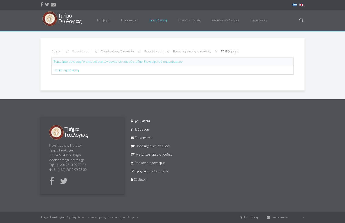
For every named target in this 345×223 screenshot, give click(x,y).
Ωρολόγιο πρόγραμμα (148, 163)
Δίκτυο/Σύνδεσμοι (225, 20)
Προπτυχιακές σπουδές (192, 51)
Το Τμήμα (103, 20)
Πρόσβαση (140, 129)
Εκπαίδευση (158, 20)
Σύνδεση (139, 180)
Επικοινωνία (141, 138)
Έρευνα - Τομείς (189, 20)
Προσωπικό (129, 20)
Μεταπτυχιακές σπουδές (151, 155)
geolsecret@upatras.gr (66, 160)
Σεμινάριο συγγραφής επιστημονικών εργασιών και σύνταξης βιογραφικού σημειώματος (118, 62)
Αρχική (57, 51)
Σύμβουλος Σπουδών (118, 51)
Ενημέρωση (258, 20)
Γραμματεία (140, 121)
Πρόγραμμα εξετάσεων (150, 171)
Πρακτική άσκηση (66, 70)
